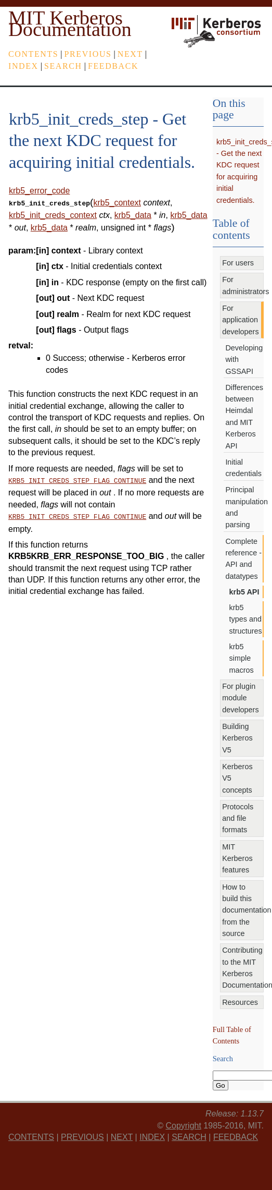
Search (63, 66)
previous (88, 54)
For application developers (240, 320)
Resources (240, 1002)
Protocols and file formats (237, 818)
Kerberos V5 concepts (237, 778)
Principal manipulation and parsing (244, 507)
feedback (113, 66)
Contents (33, 54)
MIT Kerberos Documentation (70, 23)
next (130, 54)
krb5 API (244, 592)
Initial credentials (243, 468)
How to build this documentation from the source (243, 910)
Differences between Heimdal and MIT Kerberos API (244, 416)
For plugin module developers (240, 698)
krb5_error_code (39, 190)
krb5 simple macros (241, 658)
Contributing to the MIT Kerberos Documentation (243, 967)
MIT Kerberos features (237, 859)
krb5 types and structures (245, 619)
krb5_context (117, 202)
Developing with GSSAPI (244, 359)
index (23, 66)
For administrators (243, 285)
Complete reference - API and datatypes (243, 558)
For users (238, 263)
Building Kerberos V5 (237, 738)
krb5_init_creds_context (53, 214)
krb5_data (132, 214)
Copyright (183, 1125)
